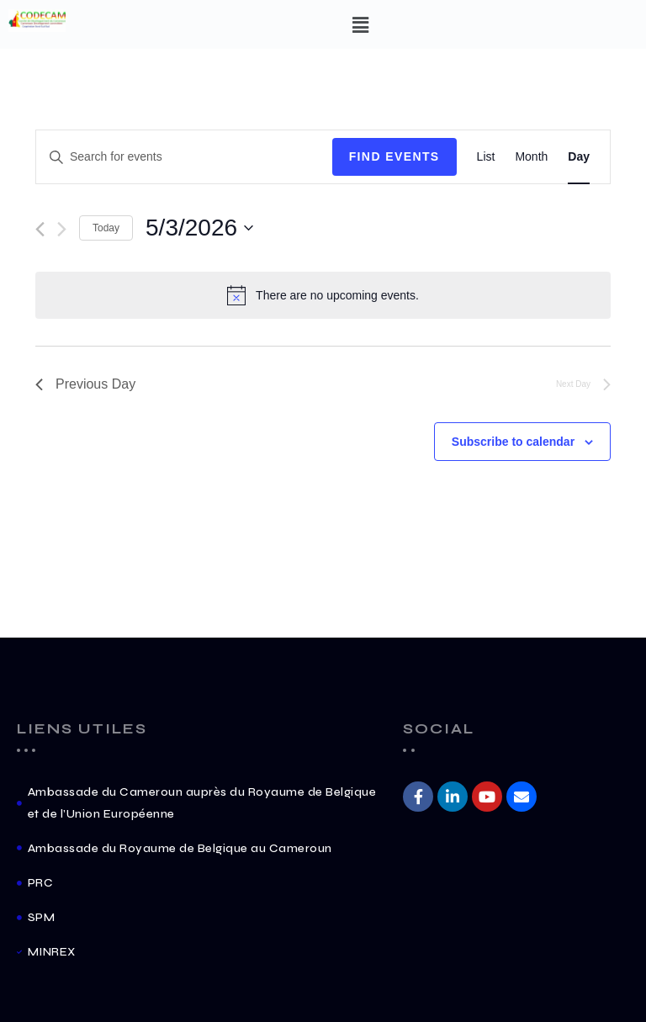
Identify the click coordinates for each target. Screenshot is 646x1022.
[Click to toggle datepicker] (199, 228)
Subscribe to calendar (513, 441)
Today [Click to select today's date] (106, 228)
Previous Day (85, 384)
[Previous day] (40, 229)
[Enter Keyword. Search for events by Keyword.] (184, 156)
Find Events (394, 156)
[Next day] (61, 229)
